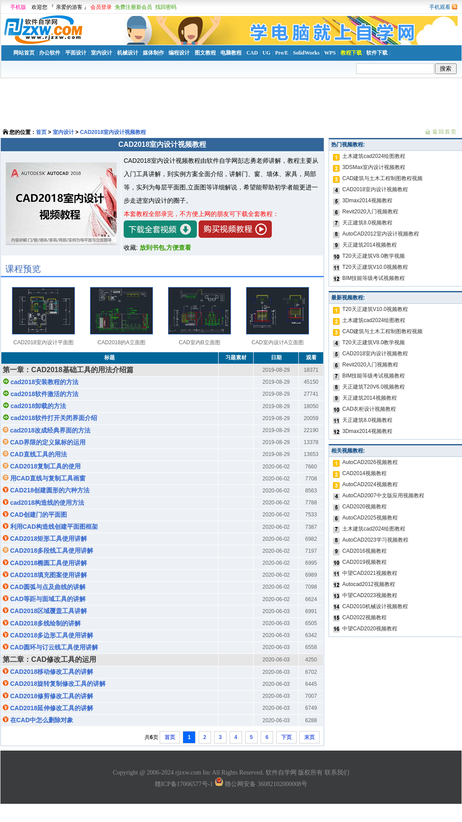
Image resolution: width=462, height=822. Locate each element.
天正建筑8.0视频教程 (367, 223)
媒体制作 (153, 53)
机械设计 (127, 53)
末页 (309, 737)
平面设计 (75, 53)
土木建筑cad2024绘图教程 (373, 156)
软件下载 (377, 53)
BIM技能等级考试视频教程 (373, 278)
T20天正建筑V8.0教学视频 (373, 256)
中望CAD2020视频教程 (369, 628)
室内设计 (101, 53)
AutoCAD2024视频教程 (370, 484)
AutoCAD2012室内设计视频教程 (380, 234)
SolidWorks (306, 53)
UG (266, 53)
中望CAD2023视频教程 (369, 595)
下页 (286, 737)
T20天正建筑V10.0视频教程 (375, 267)
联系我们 (337, 772)
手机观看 (439, 7)
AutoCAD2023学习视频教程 (375, 540)
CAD (252, 53)
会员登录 (101, 7)
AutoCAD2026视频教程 (370, 462)
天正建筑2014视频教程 (369, 245)
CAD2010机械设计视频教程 (375, 606)
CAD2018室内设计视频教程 (113, 132)
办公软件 (49, 53)
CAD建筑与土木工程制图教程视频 (382, 178)
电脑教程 (231, 53)
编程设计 (179, 53)
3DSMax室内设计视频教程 (373, 167)
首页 (41, 132)
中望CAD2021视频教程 (369, 573)
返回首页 (444, 132)
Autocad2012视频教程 (368, 584)
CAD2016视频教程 (364, 551)
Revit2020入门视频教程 (370, 211)
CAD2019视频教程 (364, 562)
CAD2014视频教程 (364, 473)
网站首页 (24, 53)
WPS (330, 53)
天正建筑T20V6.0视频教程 (373, 387)
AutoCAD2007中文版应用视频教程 (383, 495)
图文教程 (205, 53)
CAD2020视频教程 (364, 506)
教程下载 (351, 53)
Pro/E (281, 53)
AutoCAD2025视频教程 (370, 518)
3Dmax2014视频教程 (367, 200)
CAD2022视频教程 (364, 617)
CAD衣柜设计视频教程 (369, 409)
